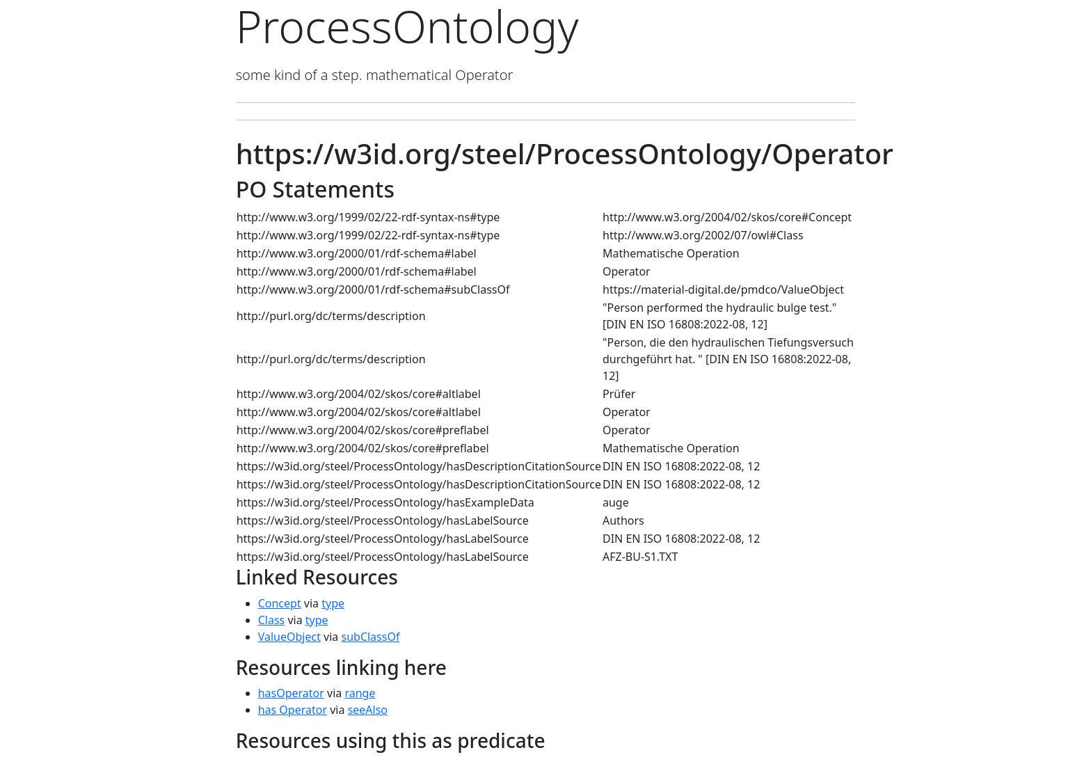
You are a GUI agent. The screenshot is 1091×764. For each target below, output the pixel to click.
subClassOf (370, 636)
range (359, 693)
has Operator (292, 709)
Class (271, 620)
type (332, 603)
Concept (279, 603)
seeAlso (368, 709)
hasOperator (291, 693)
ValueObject (289, 636)
